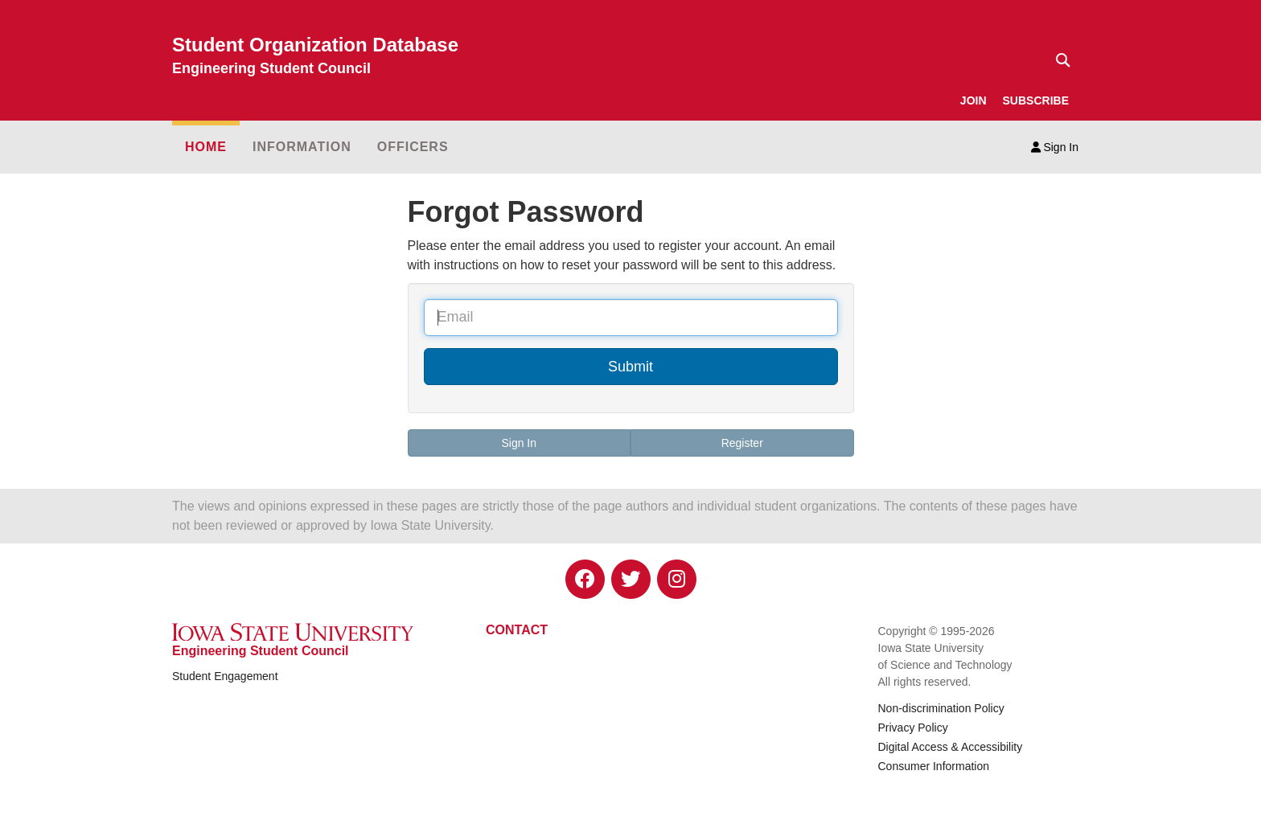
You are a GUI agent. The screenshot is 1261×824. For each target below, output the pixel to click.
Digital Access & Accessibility (950, 746)
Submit (630, 367)
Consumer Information (934, 766)
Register (742, 443)
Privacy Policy (913, 727)
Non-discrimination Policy (941, 708)
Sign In (1054, 147)
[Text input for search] (1058, 60)
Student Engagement (225, 676)
